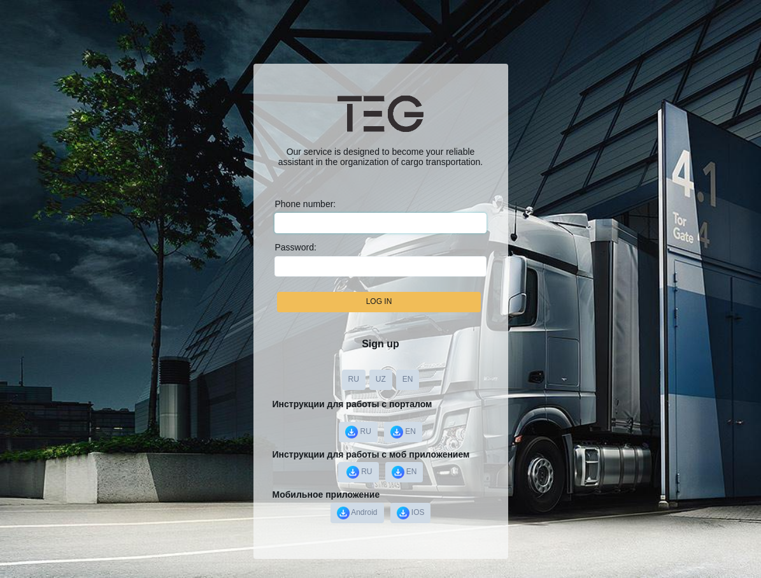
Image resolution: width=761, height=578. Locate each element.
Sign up (380, 343)
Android (357, 513)
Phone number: (305, 204)
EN (407, 379)
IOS (411, 513)
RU (353, 379)
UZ (381, 379)
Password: (295, 247)
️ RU (359, 472)
